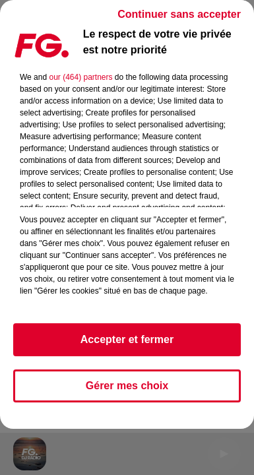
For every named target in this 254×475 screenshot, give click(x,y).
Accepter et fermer (127, 339)
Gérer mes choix (127, 385)
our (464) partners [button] (80, 77)
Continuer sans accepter (179, 14)
